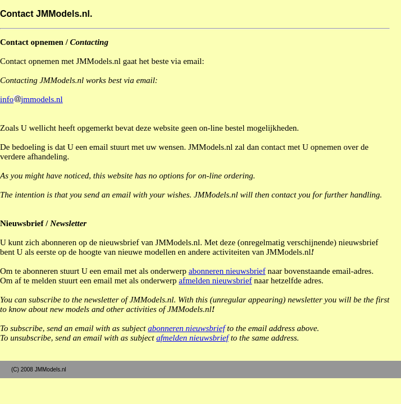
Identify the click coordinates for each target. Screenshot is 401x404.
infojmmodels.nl (31, 99)
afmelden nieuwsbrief (215, 280)
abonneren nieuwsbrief (227, 271)
